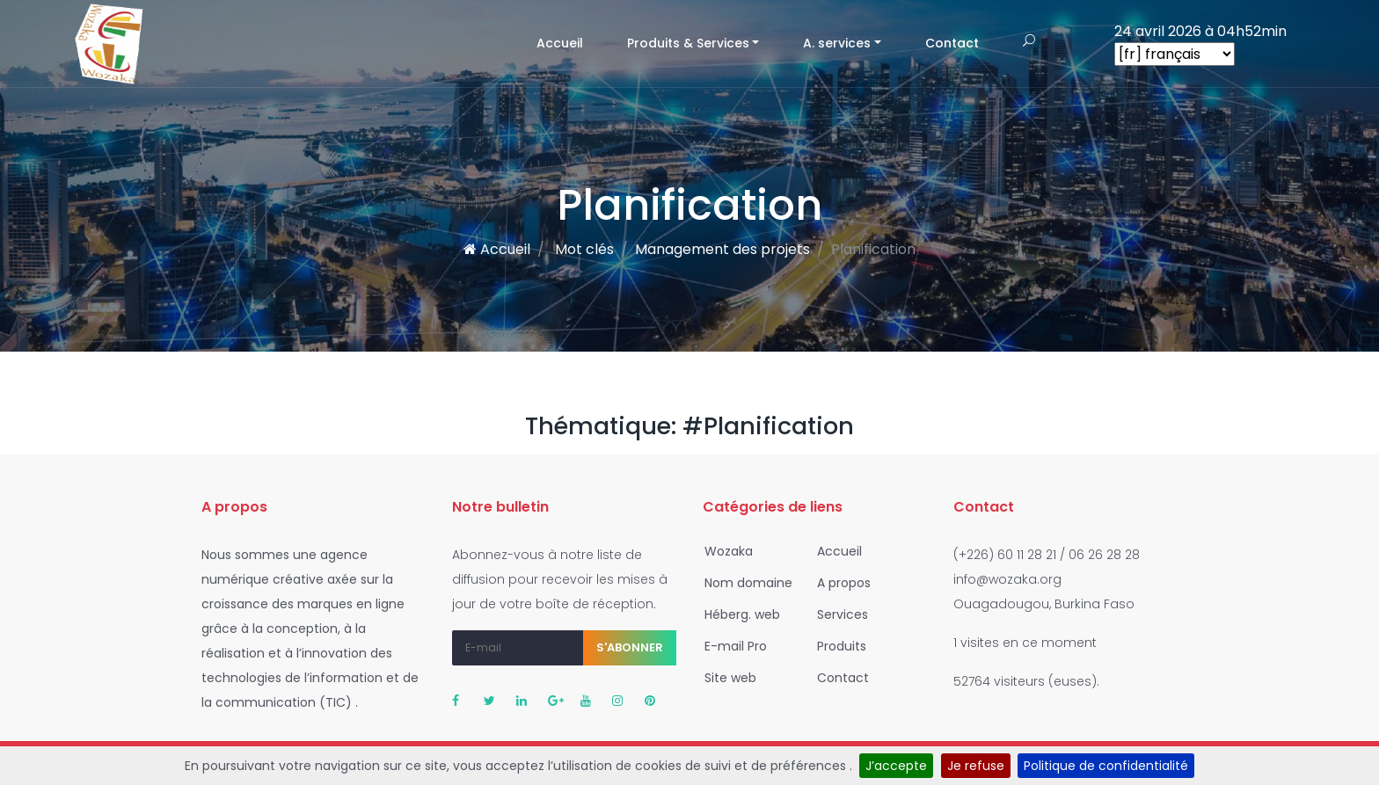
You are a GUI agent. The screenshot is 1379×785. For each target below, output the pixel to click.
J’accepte (896, 765)
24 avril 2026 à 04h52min (1200, 31)
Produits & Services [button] (688, 43)
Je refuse (975, 765)
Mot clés (582, 249)
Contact (952, 43)
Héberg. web (737, 614)
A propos (838, 583)
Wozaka (723, 551)
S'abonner (629, 647)
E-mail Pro (730, 646)
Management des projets (722, 249)
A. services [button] (837, 43)
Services (837, 614)
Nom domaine (743, 583)
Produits (836, 646)
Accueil (570, 42)
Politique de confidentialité (1106, 765)
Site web (725, 678)
